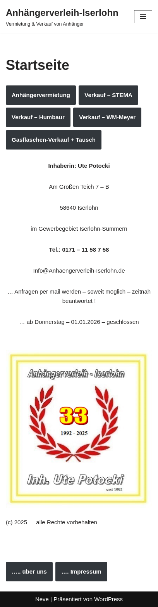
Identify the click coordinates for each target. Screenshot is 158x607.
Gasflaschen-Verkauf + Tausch (54, 139)
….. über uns (29, 571)
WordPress (108, 599)
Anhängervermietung (41, 95)
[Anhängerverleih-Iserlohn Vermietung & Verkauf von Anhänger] (62, 16)
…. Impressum (81, 571)
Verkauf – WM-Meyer (107, 117)
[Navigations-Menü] (143, 16)
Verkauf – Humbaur (38, 117)
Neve (42, 599)
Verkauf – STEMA (108, 95)
